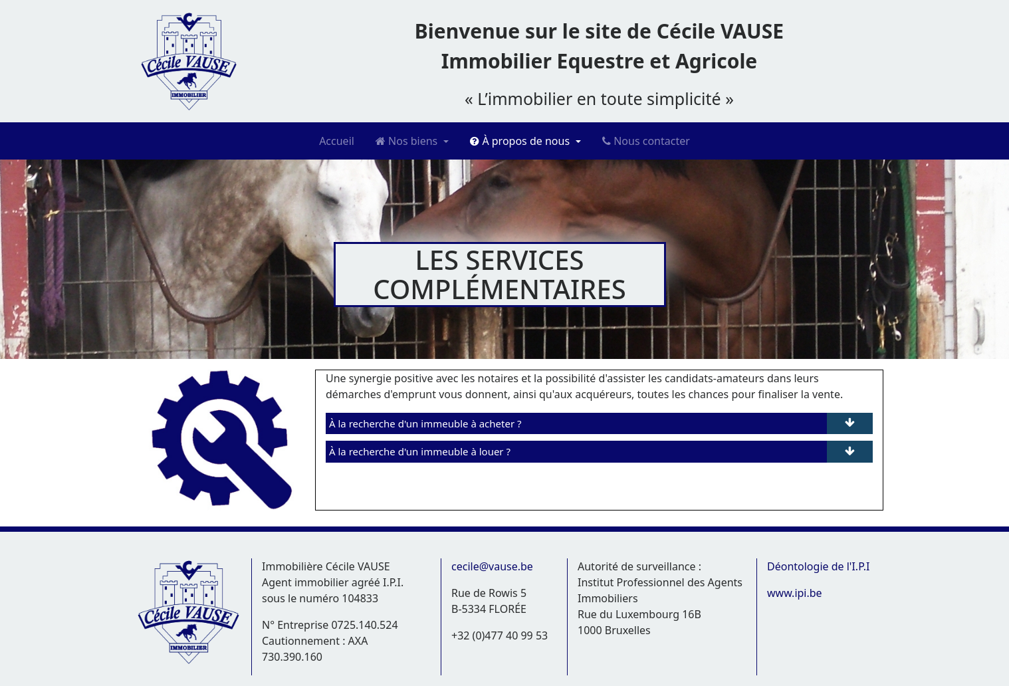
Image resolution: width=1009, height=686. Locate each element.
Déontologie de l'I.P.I (818, 566)
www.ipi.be (794, 593)
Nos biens (408, 141)
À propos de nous (521, 141)
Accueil (336, 141)
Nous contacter (646, 141)
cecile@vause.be (492, 566)
